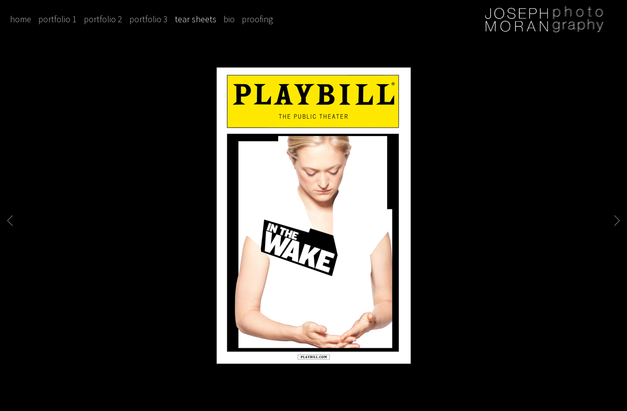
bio (229, 19)
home (20, 19)
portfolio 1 (57, 19)
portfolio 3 (148, 19)
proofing (257, 19)
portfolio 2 (103, 19)
